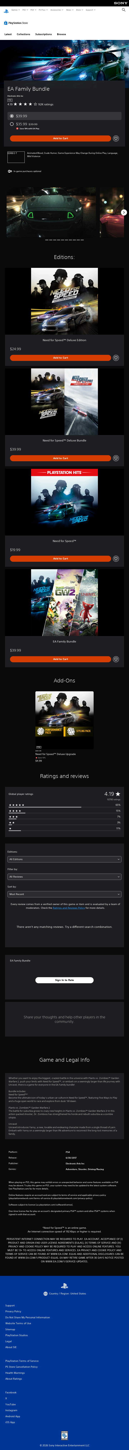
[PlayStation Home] (6, 9)
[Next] (124, 209)
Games (14, 10)
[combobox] (64, 856)
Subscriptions (43, 30)
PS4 (32, 10)
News (68, 10)
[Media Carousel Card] (51, 209)
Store (78, 10)
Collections (23, 30)
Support (89, 10)
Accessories (55, 10)
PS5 (24, 10)
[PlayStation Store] (16, 19)
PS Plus (42, 10)
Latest (8, 30)
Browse (61, 30)
